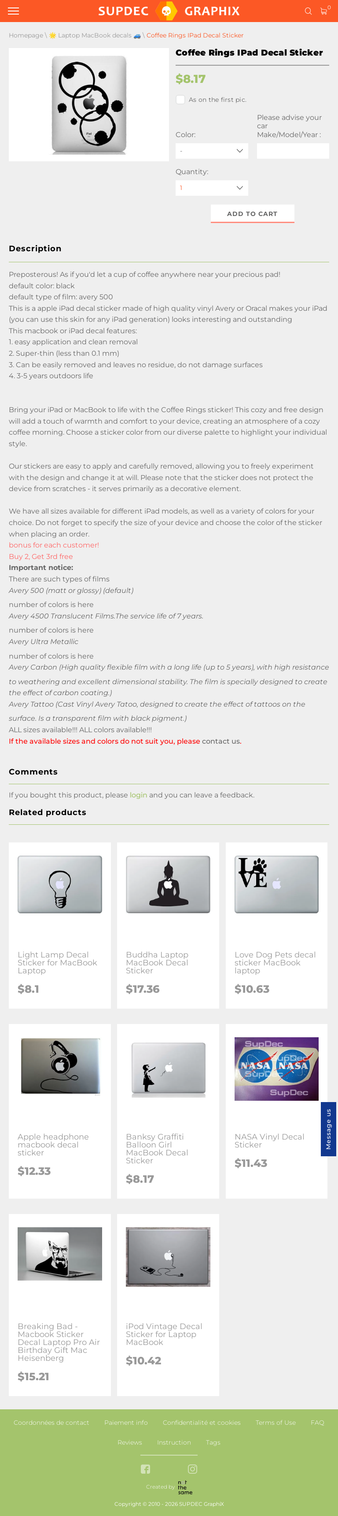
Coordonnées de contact (51, 1423)
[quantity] (212, 188)
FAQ (317, 1423)
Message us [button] (328, 1129)
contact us (221, 741)
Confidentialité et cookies (202, 1423)
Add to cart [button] (252, 214)
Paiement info (126, 1423)
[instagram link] (192, 1469)
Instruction (174, 1442)
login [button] (138, 795)
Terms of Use (276, 1423)
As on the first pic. (211, 99)
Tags (213, 1442)
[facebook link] (145, 1469)
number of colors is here (51, 604)
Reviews (130, 1442)
